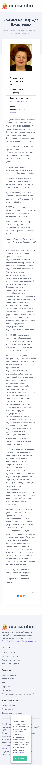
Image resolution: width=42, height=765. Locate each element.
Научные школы (9, 675)
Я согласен (19, 758)
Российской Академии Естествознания (19, 641)
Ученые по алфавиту (11, 663)
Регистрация (7, 709)
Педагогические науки (19, 101)
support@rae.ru (8, 754)
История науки (8, 679)
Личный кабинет (9, 705)
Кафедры (6, 686)
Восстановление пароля (12, 713)
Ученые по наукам (10, 656)
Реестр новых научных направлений (18, 694)
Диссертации (7, 690)
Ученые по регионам (11, 660)
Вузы (4, 682)
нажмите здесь (19, 753)
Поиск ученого (8, 652)
